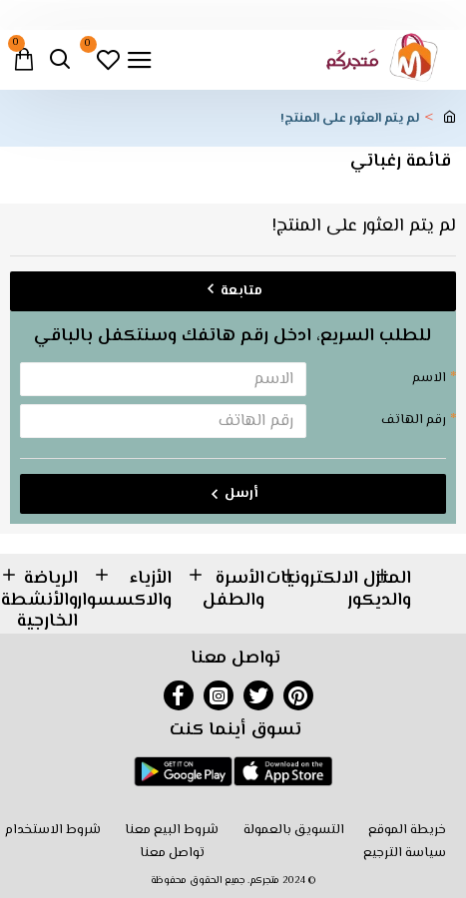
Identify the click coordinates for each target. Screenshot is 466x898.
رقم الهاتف (413, 420)
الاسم (429, 378)
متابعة (241, 291)
